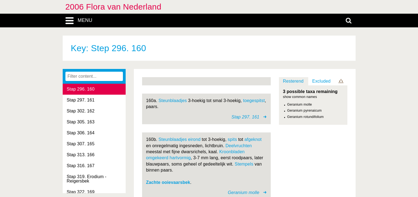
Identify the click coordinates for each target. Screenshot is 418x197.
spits (232, 139)
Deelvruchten (239, 145)
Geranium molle (299, 104)
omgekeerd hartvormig (168, 157)
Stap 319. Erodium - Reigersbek (86, 178)
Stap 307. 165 (81, 143)
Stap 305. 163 (81, 122)
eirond (194, 139)
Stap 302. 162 (81, 111)
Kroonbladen (232, 151)
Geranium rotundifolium (305, 117)
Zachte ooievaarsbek (168, 182)
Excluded (321, 81)
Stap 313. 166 (81, 154)
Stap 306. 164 (81, 133)
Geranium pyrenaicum (304, 110)
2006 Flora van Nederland (113, 6)
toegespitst (254, 100)
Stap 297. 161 (81, 100)
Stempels (244, 164)
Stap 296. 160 (81, 89)
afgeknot (253, 139)
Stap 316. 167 (81, 165)
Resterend (293, 81)
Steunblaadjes (172, 100)
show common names (300, 97)
